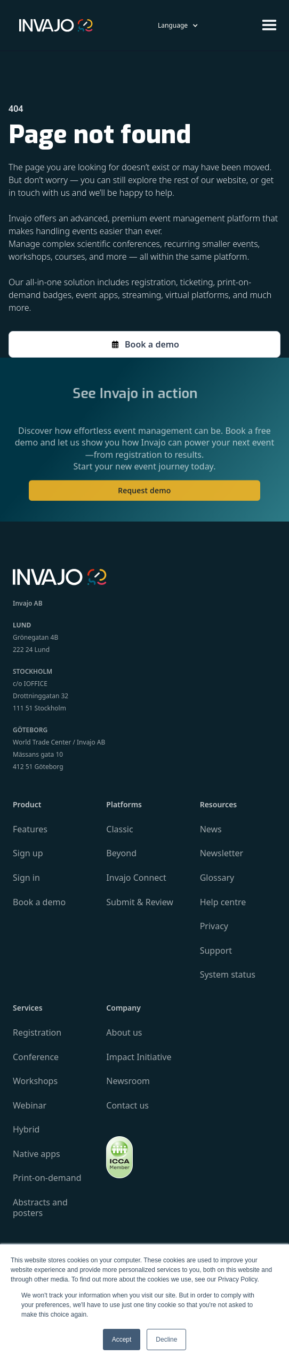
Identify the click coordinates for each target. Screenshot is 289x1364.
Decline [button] (166, 1339)
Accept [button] (122, 1339)
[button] (178, 25)
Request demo (144, 496)
